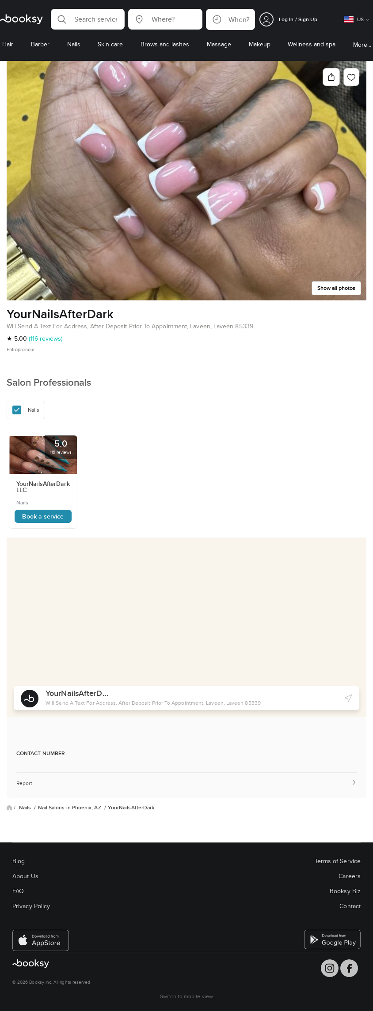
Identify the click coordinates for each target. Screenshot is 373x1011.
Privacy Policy (31, 906)
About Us (25, 876)
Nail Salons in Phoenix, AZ (70, 807)
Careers (350, 876)
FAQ (18, 891)
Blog (18, 861)
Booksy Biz (345, 891)
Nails (25, 807)
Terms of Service (338, 861)
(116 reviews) (45, 338)
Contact (350, 906)
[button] (88, 19)
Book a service (43, 516)
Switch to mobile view (186, 996)
